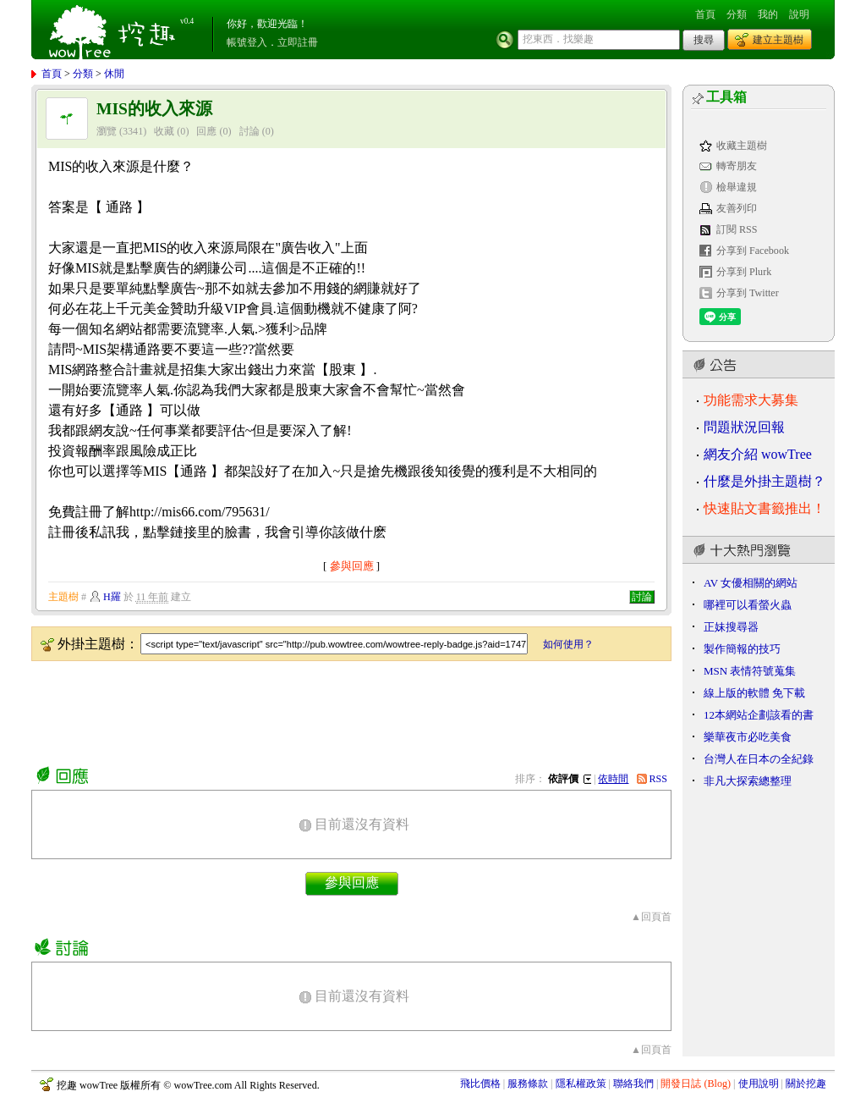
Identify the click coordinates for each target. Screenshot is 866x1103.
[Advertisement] (339, 710)
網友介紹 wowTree (758, 454)
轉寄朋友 (736, 166)
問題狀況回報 (744, 427)
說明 (799, 14)
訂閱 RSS (737, 229)
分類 (736, 14)
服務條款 (527, 1083)
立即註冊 (297, 42)
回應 (206, 131)
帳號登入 (247, 42)
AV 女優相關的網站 (750, 582)
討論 (249, 131)
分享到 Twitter (747, 293)
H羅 (112, 597)
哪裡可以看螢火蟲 (748, 604)
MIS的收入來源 (154, 109)
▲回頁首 (651, 917)
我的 (768, 14)
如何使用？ (568, 644)
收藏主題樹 (741, 146)
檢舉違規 (736, 187)
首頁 (705, 14)
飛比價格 (480, 1083)
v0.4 (187, 21)
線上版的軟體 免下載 (754, 693)
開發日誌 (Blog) (695, 1083)
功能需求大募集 (751, 400)
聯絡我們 (633, 1083)
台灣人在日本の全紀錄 (759, 759)
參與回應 (352, 566)
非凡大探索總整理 (748, 781)
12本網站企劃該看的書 (759, 715)
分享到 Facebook (752, 250)
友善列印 (736, 208)
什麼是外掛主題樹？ (764, 481)
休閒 (114, 74)
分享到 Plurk (743, 272)
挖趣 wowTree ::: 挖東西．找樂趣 (114, 29)
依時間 (613, 779)
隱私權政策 (581, 1083)
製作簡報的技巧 (742, 648)
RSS (659, 779)
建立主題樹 (778, 40)
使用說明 (758, 1083)
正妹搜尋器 (731, 626)
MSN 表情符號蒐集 (750, 671)
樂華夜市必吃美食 (748, 737)
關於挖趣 (806, 1083)
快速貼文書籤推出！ (764, 508)
